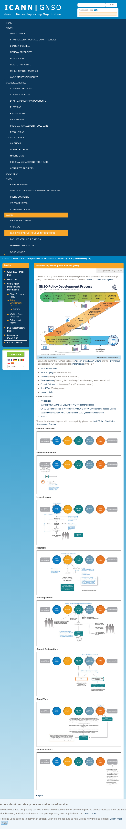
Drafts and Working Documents (28, 101)
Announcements (19, 184)
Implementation (47, 392)
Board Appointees (20, 46)
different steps (77, 364)
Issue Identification (49, 368)
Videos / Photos (19, 203)
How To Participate (20, 65)
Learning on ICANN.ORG (22, 245)
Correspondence (20, 95)
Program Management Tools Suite (29, 126)
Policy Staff (17, 58)
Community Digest (20, 209)
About (9, 28)
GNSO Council (17, 33)
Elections (15, 107)
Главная (6, 259)
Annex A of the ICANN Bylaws (88, 361)
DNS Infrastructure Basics (25, 239)
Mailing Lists (17, 156)
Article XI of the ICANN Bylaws (99, 279)
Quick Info (12, 174)
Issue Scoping (47, 372)
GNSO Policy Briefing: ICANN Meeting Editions (35, 191)
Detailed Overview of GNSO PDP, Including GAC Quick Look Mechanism (72, 413)
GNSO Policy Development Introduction (32, 233)
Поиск (111, 5)
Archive (16, 309)
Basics (9, 215)
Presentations (18, 113)
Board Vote (45, 388)
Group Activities (15, 138)
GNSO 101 (15, 227)
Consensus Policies (21, 88)
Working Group (47, 380)
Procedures (17, 120)
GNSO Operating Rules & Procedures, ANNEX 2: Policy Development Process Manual (78, 409)
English (39, 795)
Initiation (44, 376)
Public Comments (19, 197)
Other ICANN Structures (24, 71)
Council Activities (16, 83)
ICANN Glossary (19, 252)
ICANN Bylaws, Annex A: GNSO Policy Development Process (67, 405)
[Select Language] (16, 366)
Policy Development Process (15, 303)
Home (9, 23)
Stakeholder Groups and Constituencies (33, 40)
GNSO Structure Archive (24, 77)
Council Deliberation (49, 384)
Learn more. (90, 813)
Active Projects (19, 149)
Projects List (46, 401)
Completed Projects (21, 168)
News (9, 179)
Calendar (15, 143)
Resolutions (17, 132)
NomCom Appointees (21, 52)
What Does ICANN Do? (21, 220)
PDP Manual (114, 361)
